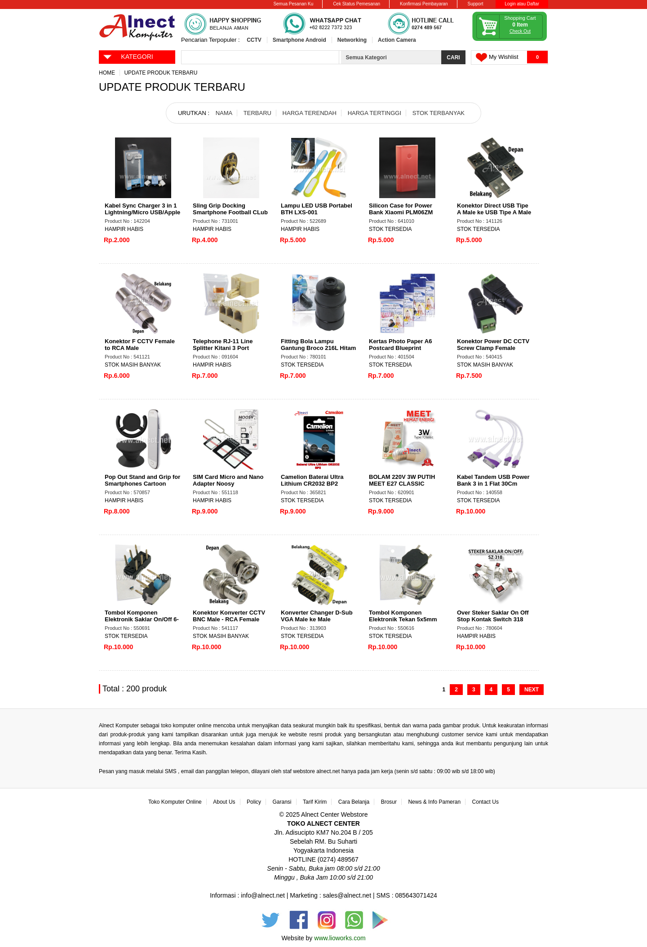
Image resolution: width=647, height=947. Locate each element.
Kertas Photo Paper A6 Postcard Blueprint (400, 344)
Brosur (389, 802)
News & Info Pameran (434, 802)
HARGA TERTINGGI (374, 113)
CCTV (254, 40)
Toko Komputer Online (175, 802)
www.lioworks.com (339, 938)
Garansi (282, 802)
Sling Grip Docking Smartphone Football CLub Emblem (230, 212)
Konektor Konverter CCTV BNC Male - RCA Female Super (229, 619)
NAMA (224, 113)
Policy (254, 802)
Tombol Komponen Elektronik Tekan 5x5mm (403, 616)
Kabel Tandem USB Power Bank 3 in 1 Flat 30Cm (493, 480)
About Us (224, 802)
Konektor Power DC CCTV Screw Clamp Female (493, 344)
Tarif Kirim (315, 802)
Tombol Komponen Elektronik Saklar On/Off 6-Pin (142, 619)
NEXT (531, 689)
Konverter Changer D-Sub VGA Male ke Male (317, 616)
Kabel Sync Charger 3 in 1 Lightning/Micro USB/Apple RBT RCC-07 (142, 212)
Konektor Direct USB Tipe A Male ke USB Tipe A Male (494, 209)
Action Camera (397, 40)
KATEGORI (128, 56)
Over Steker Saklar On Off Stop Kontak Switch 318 (493, 616)
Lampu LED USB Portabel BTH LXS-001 (316, 209)
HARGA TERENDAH (310, 113)
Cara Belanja (353, 802)
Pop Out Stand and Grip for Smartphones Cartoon (142, 480)
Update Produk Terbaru (160, 73)
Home (107, 73)
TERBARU (257, 113)
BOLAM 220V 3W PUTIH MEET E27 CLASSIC (402, 480)
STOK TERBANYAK (438, 113)
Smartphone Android (299, 40)
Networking (352, 40)
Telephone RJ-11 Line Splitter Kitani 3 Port (223, 344)
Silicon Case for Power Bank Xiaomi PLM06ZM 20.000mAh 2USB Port (401, 212)
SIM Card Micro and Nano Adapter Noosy (228, 480)
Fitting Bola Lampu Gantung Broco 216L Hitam (318, 344)
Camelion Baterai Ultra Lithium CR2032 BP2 (312, 480)
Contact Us (485, 802)
